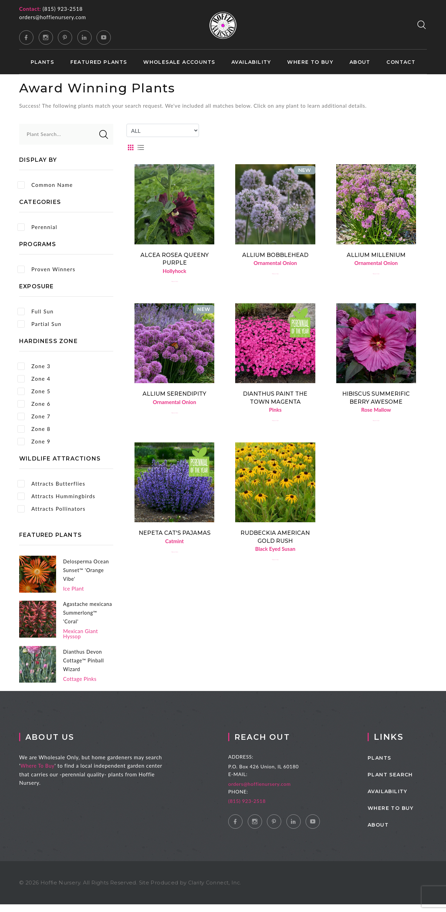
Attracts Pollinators (51, 508)
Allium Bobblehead (275, 255)
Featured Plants (98, 62)
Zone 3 (34, 366)
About (359, 62)
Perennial (37, 227)
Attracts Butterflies (51, 483)
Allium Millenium (376, 255)
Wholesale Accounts (179, 62)
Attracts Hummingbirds (56, 496)
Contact (400, 62)
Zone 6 (34, 404)
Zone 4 (34, 378)
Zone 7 (34, 416)
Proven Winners (46, 269)
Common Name (45, 185)
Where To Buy (48, 773)
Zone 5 (34, 391)
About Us (62, 744)
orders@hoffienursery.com (52, 17)
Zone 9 (34, 441)
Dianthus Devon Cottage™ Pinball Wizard (84, 667)
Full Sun (35, 311)
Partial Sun (39, 324)
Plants (42, 62)
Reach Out (278, 744)
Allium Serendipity (174, 395)
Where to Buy (310, 62)
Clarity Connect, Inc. (215, 890)
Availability (251, 62)
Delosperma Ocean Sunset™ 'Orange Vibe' (87, 570)
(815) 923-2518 (63, 9)
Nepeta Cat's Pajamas (174, 535)
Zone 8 (34, 429)
